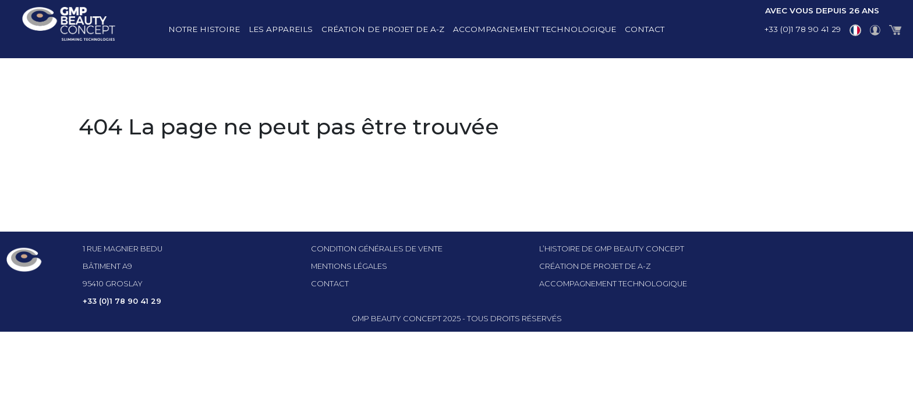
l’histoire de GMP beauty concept (611, 248)
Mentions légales (349, 266)
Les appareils (281, 29)
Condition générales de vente (377, 248)
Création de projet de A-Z (382, 29)
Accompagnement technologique (534, 29)
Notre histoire (204, 29)
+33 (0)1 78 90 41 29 (803, 29)
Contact (644, 29)
